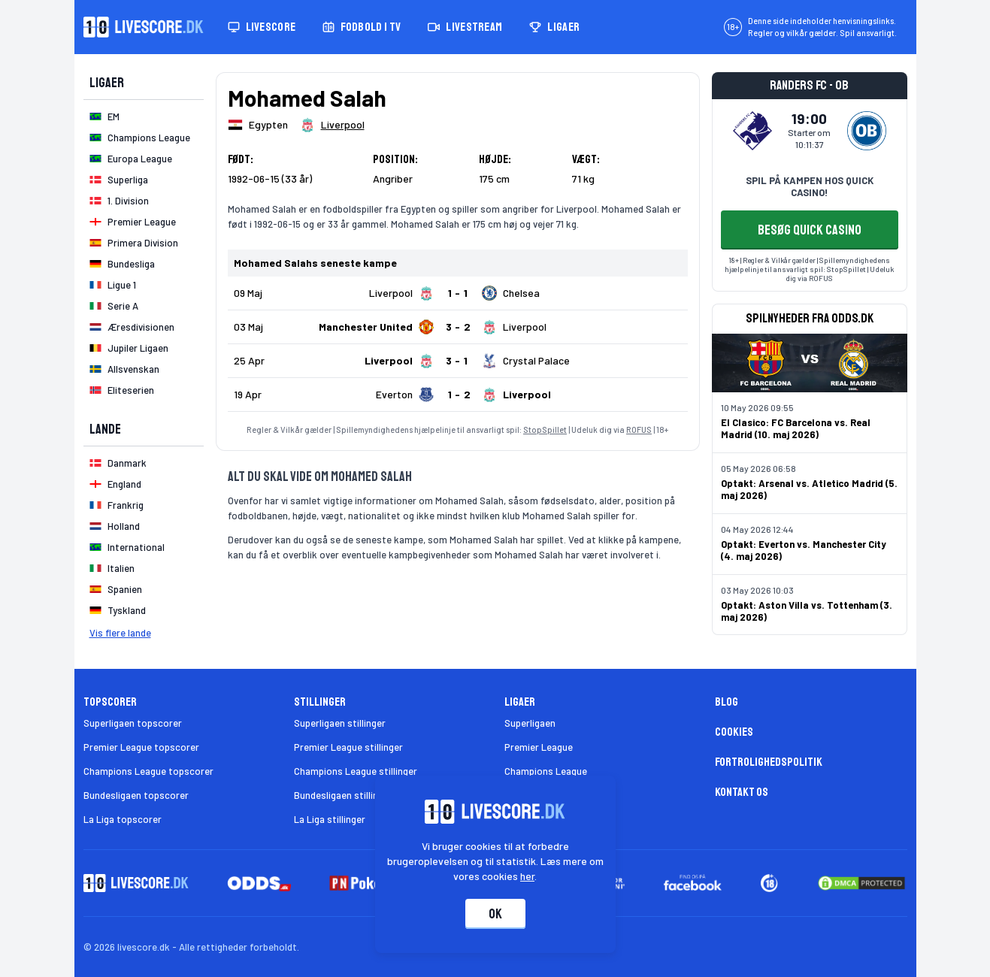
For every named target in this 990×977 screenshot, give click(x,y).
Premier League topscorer (141, 747)
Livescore (262, 27)
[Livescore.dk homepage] (143, 27)
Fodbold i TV (361, 27)
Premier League (538, 747)
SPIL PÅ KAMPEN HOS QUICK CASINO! (809, 186)
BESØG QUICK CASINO (809, 230)
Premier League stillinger (348, 747)
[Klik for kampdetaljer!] (458, 293)
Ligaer (554, 27)
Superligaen (530, 723)
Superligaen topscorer (132, 723)
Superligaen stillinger (340, 723)
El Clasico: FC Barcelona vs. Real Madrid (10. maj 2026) (795, 428)
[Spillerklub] (332, 124)
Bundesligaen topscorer (136, 795)
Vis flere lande (120, 633)
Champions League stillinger (355, 771)
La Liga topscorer (122, 819)
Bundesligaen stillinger (343, 795)
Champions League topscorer (148, 771)
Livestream (465, 27)
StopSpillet (545, 429)
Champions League (545, 771)
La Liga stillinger (329, 819)
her (527, 876)
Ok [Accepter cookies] (495, 914)
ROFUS (639, 429)
